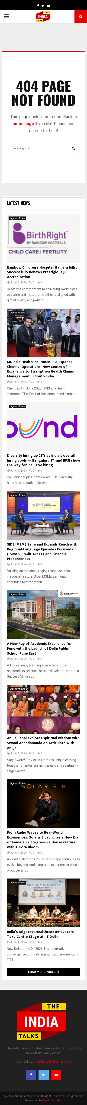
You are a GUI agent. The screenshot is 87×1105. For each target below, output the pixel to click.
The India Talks (52, 1100)
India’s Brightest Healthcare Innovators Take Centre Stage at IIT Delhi (40, 934)
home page (23, 123)
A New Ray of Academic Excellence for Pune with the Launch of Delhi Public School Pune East (39, 649)
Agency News (17, 218)
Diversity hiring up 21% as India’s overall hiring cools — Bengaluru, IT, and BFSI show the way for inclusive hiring (43, 461)
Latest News (18, 203)
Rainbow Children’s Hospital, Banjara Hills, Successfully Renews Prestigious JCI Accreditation (42, 272)
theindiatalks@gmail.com (52, 1061)
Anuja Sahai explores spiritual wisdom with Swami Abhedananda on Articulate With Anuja (43, 743)
